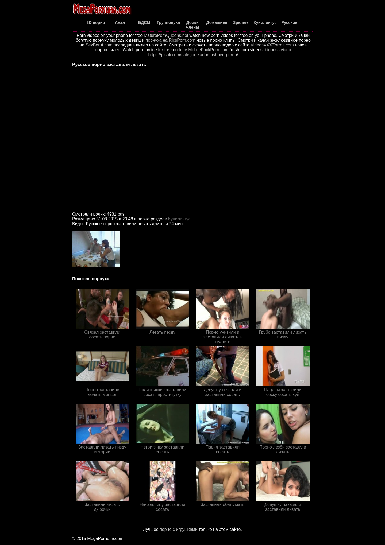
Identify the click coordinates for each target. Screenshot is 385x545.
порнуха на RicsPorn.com (170, 40)
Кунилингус (179, 219)
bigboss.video (278, 50)
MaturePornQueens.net (166, 35)
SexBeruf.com (99, 45)
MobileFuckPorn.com (208, 50)
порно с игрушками (179, 529)
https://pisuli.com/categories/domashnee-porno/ (193, 54)
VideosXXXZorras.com (272, 45)
